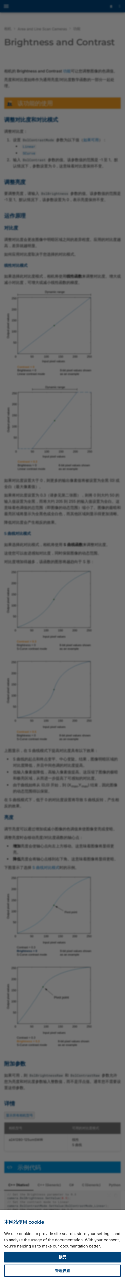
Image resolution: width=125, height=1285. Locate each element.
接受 (62, 1256)
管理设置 (62, 1270)
